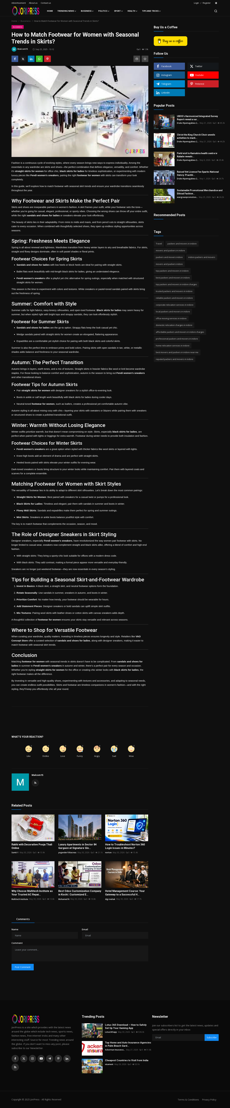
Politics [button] (104, 11)
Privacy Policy (208, 1099)
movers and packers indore (169, 264)
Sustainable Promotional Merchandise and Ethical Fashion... (199, 192)
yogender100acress (67, 852)
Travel (159, 243)
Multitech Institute (20, 899)
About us (33, 2)
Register (207, 2)
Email (85, 929)
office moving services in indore (171, 318)
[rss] (15, 1067)
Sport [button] (118, 11)
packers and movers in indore (182, 243)
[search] (216, 11)
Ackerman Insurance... (115, 1049)
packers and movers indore (169, 257)
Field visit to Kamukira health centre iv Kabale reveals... (197, 155)
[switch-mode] (216, 3)
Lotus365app (111, 1032)
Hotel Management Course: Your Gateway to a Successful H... (125, 893)
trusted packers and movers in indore (174, 291)
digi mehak (110, 899)
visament (109, 1064)
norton (108, 852)
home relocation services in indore (172, 345)
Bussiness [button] (87, 11)
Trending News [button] (66, 11)
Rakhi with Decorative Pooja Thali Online (32, 846)
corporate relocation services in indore (174, 304)
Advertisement (19, 2)
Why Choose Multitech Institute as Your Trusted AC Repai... (32, 893)
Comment (17, 942)
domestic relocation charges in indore (174, 325)
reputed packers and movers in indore (174, 359)
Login (196, 2)
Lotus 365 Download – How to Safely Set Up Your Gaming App (126, 1026)
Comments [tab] (23, 919)
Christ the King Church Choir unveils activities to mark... (196, 136)
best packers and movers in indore (173, 277)
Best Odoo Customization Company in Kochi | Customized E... (79, 893)
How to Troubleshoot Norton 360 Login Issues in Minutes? (125, 846)
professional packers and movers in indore (177, 338)
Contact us (46, 2)
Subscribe (212, 1037)
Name (15, 929)
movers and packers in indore (170, 250)
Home (50, 11)
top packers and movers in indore (172, 270)
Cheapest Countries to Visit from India (126, 1060)
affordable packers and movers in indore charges (180, 332)
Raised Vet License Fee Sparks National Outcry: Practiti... (198, 173)
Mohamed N (63, 899)
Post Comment (23, 967)
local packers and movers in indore (173, 311)
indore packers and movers (201, 257)
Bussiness (26, 21)
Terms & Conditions (187, 1099)
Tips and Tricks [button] (151, 11)
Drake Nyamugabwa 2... (188, 123)
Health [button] (133, 11)
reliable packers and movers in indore (174, 298)
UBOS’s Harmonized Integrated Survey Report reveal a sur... (197, 118)
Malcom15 (37, 774)
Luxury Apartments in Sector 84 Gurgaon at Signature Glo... (77, 846)
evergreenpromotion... (187, 197)
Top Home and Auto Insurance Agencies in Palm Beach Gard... (128, 1044)
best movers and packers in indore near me (177, 352)
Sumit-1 (15, 852)
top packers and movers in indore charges (176, 284)
